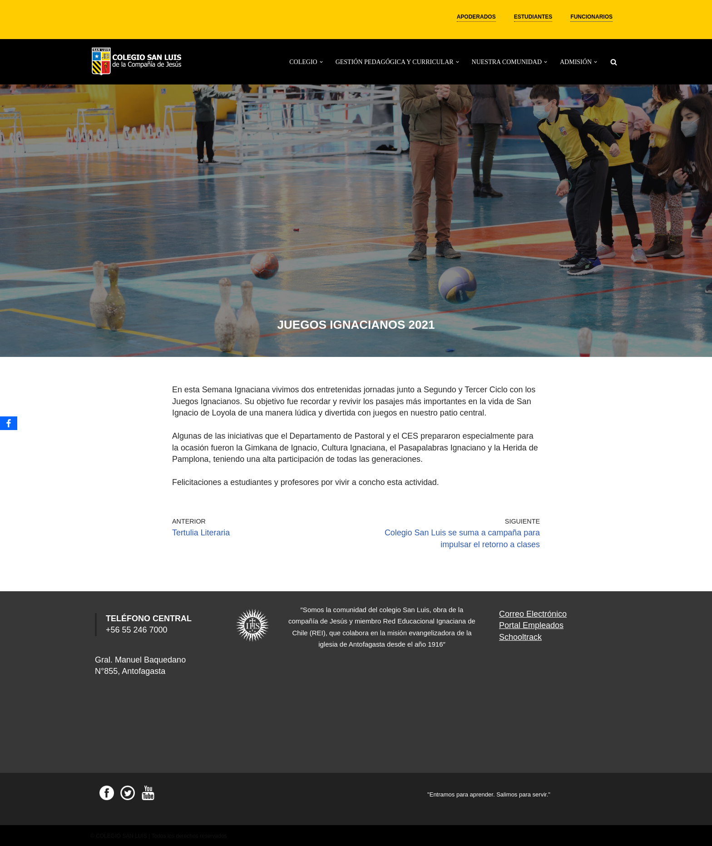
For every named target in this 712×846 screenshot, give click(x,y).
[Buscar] (613, 62)
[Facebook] (8, 423)
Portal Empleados (531, 623)
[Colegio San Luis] (138, 62)
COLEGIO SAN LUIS (121, 834)
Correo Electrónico (533, 612)
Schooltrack (520, 635)
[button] (321, 62)
